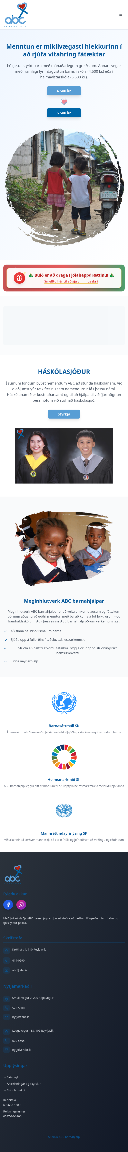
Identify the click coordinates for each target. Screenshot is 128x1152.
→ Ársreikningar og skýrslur (22, 1084)
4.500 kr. (64, 90)
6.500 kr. (64, 112)
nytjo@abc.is (20, 1017)
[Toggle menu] (121, 15)
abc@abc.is (19, 970)
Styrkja (64, 414)
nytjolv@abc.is (21, 1050)
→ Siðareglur (12, 1077)
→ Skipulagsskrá (14, 1090)
